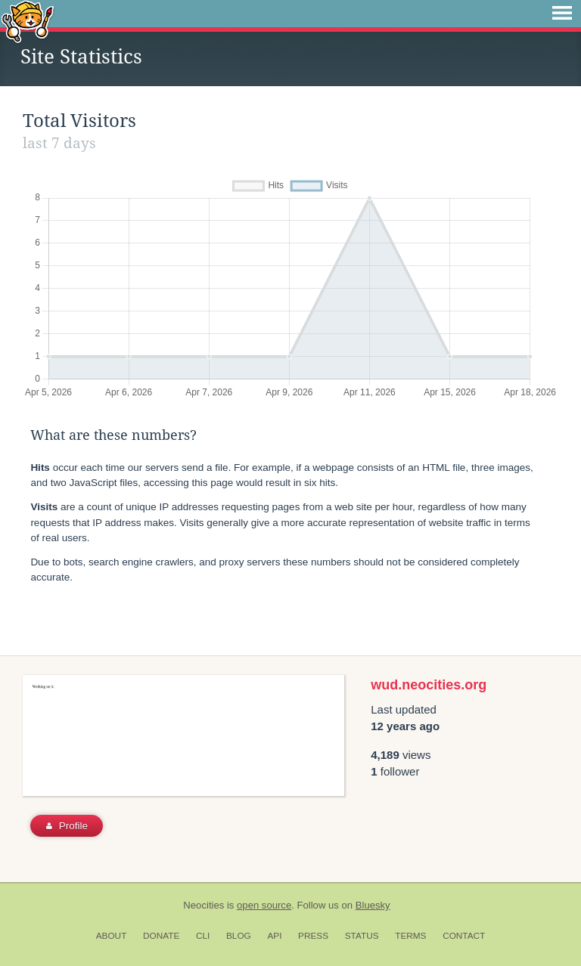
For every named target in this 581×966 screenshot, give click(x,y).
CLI (203, 935)
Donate (161, 935)
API (274, 935)
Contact (464, 935)
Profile (67, 825)
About (111, 935)
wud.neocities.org (428, 684)
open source (264, 905)
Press (313, 935)
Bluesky (373, 905)
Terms (410, 935)
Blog (238, 935)
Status (362, 935)
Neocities (203, 905)
